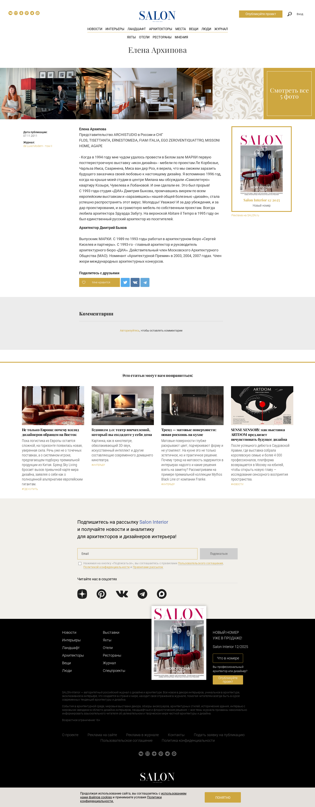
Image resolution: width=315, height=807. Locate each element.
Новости (94, 29)
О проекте (70, 735)
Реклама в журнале (142, 735)
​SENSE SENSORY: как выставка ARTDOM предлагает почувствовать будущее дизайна (259, 434)
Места (180, 29)
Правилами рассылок (148, 567)
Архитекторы (160, 29)
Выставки (111, 632)
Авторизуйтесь (130, 330)
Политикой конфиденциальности (106, 567)
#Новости (237, 484)
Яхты (131, 37)
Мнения (181, 37)
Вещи (193, 29)
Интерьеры (114, 29)
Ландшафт (137, 29)
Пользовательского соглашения (200, 563)
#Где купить (30, 489)
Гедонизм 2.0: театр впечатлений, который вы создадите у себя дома (122, 432)
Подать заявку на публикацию (219, 735)
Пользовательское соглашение (126, 740)
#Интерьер (98, 465)
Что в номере (228, 658)
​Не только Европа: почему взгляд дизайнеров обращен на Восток (50, 432)
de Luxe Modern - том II (37, 146)
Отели (144, 37)
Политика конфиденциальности (188, 740)
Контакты (176, 735)
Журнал (221, 29)
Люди (206, 29)
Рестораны (162, 37)
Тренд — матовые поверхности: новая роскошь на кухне (188, 432)
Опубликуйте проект (260, 14)
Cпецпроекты (114, 670)
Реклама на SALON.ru (245, 215)
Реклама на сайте (102, 735)
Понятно (222, 798)
